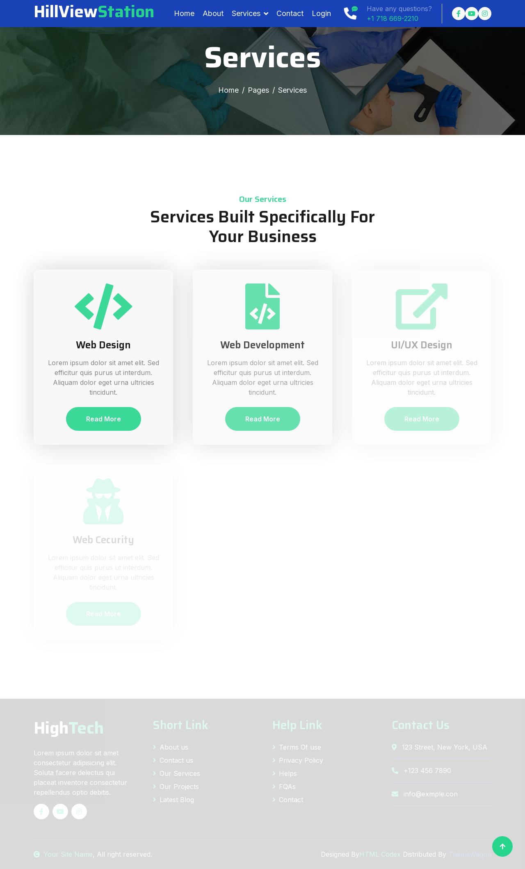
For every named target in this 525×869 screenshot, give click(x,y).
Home (184, 13)
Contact (290, 13)
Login (321, 13)
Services (246, 13)
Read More (103, 419)
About (213, 13)
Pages (258, 90)
